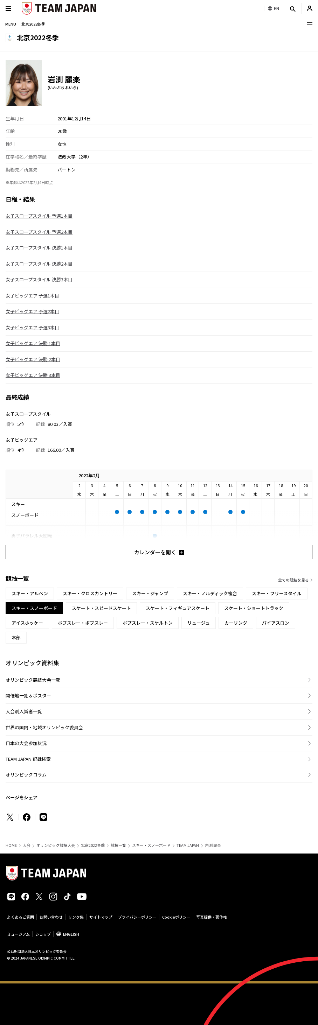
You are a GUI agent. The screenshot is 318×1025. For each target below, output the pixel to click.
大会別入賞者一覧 (24, 711)
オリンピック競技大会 (55, 845)
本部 (16, 637)
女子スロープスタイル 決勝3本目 (39, 279)
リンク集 (76, 917)
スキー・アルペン (30, 593)
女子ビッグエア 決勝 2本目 (33, 359)
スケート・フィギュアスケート (177, 608)
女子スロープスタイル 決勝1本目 (39, 247)
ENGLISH (71, 934)
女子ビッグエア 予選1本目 (32, 295)
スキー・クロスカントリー (90, 593)
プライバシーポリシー (137, 917)
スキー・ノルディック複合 (210, 593)
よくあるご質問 (20, 917)
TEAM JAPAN (188, 845)
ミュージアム (18, 934)
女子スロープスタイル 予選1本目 (39, 215)
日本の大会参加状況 (26, 743)
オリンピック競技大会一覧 (33, 679)
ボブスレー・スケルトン (148, 622)
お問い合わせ (51, 917)
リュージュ (198, 622)
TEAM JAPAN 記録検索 (28, 759)
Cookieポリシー (176, 917)
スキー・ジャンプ (150, 593)
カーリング (235, 622)
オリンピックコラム (26, 774)
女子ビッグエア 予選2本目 (32, 311)
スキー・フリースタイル (277, 593)
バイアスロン (275, 622)
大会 (26, 845)
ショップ (43, 934)
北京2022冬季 (93, 845)
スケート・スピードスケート (101, 608)
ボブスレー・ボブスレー (83, 622)
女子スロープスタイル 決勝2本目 (39, 263)
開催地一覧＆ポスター (28, 695)
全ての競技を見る (293, 580)
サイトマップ (100, 917)
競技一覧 (118, 845)
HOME (11, 845)
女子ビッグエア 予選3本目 (32, 327)
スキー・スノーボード (151, 845)
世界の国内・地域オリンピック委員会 (44, 727)
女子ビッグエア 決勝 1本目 (33, 343)
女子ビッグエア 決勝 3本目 (33, 375)
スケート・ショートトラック (253, 608)
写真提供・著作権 (211, 917)
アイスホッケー (27, 622)
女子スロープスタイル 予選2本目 (39, 232)
